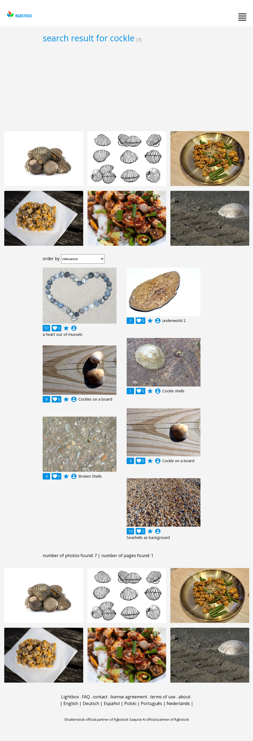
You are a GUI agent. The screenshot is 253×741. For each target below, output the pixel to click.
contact (100, 697)
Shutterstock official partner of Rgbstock (96, 719)
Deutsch (91, 703)
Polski (130, 703)
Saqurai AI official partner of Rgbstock (159, 719)
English (70, 703)
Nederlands (178, 703)
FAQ (86, 697)
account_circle (74, 328)
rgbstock (19, 15)
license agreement (128, 697)
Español (112, 703)
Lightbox (70, 697)
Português (151, 703)
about (184, 697)
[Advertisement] (126, 87)
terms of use (162, 697)
